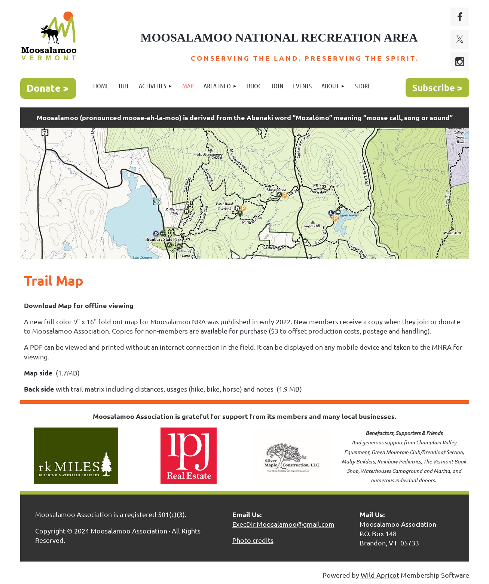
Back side (39, 388)
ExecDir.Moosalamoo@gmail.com (283, 524)
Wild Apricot (380, 575)
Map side (38, 372)
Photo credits (252, 540)
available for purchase (234, 331)
